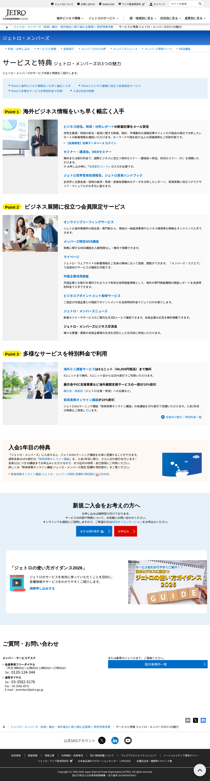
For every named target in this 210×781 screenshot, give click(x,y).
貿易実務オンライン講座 (81, 399)
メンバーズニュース (125, 49)
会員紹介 (68, 49)
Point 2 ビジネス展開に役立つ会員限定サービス (111, 86)
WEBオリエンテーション (127, 522)
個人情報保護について (102, 755)
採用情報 (16, 755)
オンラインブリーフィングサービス (89, 221)
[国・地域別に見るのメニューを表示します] (143, 18)
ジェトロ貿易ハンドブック (124, 175)
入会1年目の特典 (83, 91)
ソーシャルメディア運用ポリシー (181, 755)
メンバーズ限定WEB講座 (81, 241)
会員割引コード (98, 166)
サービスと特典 (46, 49)
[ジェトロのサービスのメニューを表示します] (103, 18)
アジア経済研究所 (134, 4)
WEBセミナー (102, 151)
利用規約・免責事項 (72, 755)
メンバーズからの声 (93, 49)
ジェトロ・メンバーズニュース (85, 311)
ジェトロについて (63, 4)
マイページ (159, 4)
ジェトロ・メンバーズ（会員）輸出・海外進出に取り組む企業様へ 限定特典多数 (63, 27)
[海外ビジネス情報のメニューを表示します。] (70, 18)
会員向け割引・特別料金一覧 (184, 417)
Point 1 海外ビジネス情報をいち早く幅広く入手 (41, 86)
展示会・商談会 (73, 391)
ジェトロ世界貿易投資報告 (83, 175)
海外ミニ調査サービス (79, 369)
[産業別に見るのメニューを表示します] (195, 18)
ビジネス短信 (73, 126)
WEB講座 (184, 49)
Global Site (108, 4)
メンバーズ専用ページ (158, 49)
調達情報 (32, 755)
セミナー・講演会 (76, 151)
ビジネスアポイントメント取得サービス (92, 295)
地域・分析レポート (100, 126)
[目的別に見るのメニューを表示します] (170, 18)
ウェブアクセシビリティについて (138, 755)
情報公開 (49, 755)
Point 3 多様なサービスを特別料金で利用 (37, 91)
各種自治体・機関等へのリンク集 (154, 761)
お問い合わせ (88, 4)
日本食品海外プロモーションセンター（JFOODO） (105, 761)
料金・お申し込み (19, 49)
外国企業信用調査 (76, 276)
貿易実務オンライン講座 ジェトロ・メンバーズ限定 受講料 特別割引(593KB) (60, 474)
